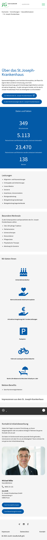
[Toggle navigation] (43, 4)
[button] (43, 410)
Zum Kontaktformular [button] (11, 505)
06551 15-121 (9, 487)
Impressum (6, 532)
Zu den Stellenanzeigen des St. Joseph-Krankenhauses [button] (21, 102)
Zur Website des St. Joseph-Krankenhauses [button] (18, 96)
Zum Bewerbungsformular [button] (13, 511)
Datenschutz (24, 532)
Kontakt (42, 532)
